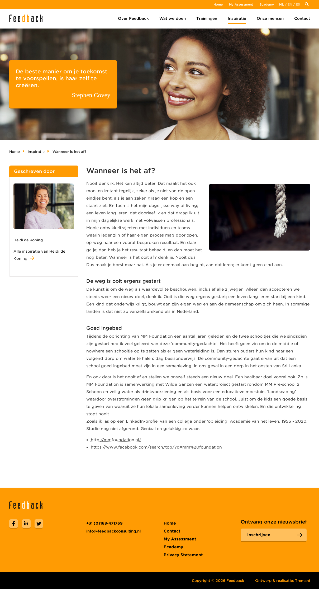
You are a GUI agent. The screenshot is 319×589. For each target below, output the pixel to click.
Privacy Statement (183, 555)
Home (218, 4)
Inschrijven (258, 535)
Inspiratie (237, 18)
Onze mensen (270, 18)
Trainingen (206, 18)
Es (298, 4)
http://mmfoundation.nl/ (116, 439)
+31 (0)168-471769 (104, 523)
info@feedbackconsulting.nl (113, 531)
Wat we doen (172, 18)
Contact (302, 18)
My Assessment (241, 4)
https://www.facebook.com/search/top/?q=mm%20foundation (156, 447)
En (290, 4)
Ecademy (266, 4)
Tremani (302, 580)
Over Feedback (133, 18)
